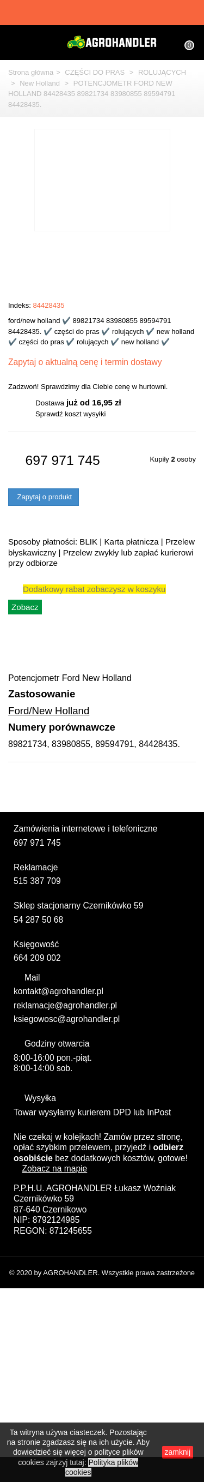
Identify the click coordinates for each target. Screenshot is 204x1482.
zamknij (170, 1454)
